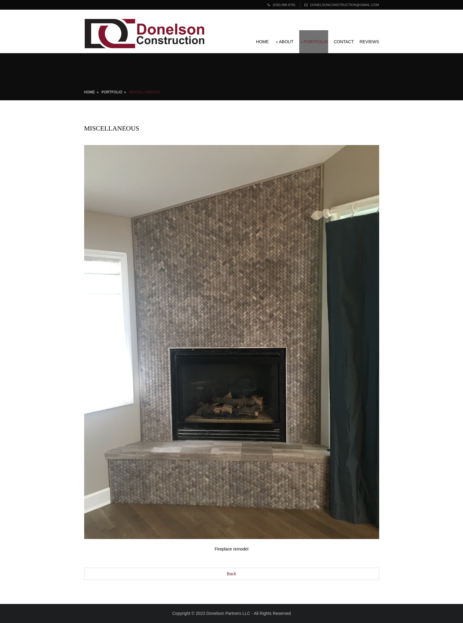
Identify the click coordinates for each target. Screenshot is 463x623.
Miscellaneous (144, 92)
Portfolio (316, 41)
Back (231, 573)
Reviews (369, 41)
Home (262, 41)
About (286, 41)
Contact (344, 41)
